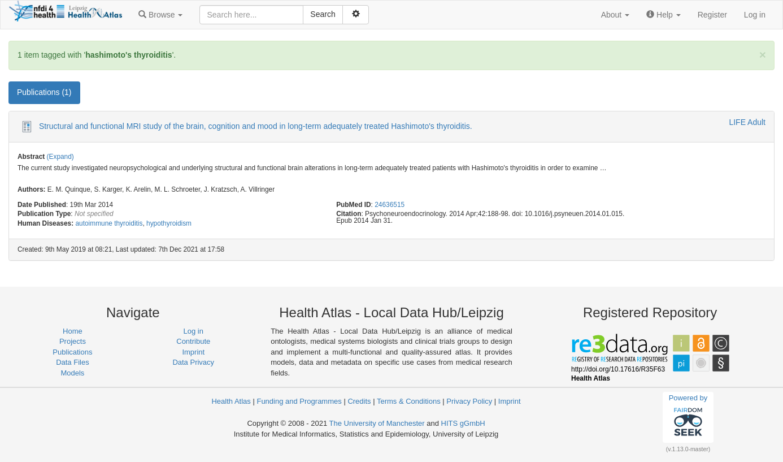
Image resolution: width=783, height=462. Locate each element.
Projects (72, 341)
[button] (160, 15)
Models (72, 373)
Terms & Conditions (409, 401)
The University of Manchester (377, 423)
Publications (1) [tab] (44, 92)
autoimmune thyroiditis (108, 223)
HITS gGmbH (463, 423)
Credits (359, 401)
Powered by (688, 417)
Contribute (193, 341)
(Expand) (60, 157)
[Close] (762, 55)
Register (712, 14)
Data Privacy (193, 362)
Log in (754, 14)
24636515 (389, 205)
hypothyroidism (169, 223)
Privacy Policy (469, 401)
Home (72, 331)
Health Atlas (230, 401)
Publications (72, 352)
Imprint (193, 352)
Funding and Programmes (298, 401)
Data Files (72, 362)
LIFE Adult (747, 122)
